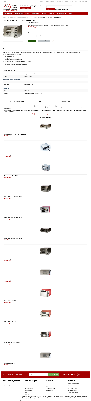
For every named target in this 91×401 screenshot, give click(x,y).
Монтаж (52, 1)
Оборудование (19, 13)
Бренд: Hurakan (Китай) (33, 22)
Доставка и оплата (59, 1)
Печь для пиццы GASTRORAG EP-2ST (13, 196)
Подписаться (53, 374)
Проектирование (8, 13)
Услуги (70, 13)
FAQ (70, 1)
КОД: (29, 30)
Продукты (51, 13)
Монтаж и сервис (19, 101)
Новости (26, 392)
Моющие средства (61, 13)
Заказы (4, 386)
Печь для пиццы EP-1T (9, 363)
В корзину (32, 41)
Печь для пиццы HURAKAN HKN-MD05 (13, 155)
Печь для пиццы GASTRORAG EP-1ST (13, 238)
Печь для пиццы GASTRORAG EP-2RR (13, 217)
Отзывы (66, 1)
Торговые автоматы (50, 388)
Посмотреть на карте (73, 392)
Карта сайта (27, 394)
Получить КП (50, 9)
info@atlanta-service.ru (62, 9)
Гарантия (41, 101)
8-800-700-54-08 (72, 386)
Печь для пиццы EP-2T (9, 259)
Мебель (44, 13)
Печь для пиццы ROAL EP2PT (11, 175)
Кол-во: (29, 36)
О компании (41, 1)
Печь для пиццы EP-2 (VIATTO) (11, 321)
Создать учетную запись (8, 384)
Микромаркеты (35, 13)
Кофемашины (49, 390)
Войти (4, 383)
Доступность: (31, 32)
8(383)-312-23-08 (36, 6)
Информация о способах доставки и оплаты (45, 114)
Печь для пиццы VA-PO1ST (10, 279)
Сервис (47, 1)
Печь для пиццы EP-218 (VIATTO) (12, 342)
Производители (28, 390)
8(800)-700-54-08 (25, 6)
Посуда (27, 13)
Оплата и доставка (29, 388)
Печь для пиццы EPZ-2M (10, 300)
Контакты (74, 1)
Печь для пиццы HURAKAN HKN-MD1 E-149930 (15, 134)
